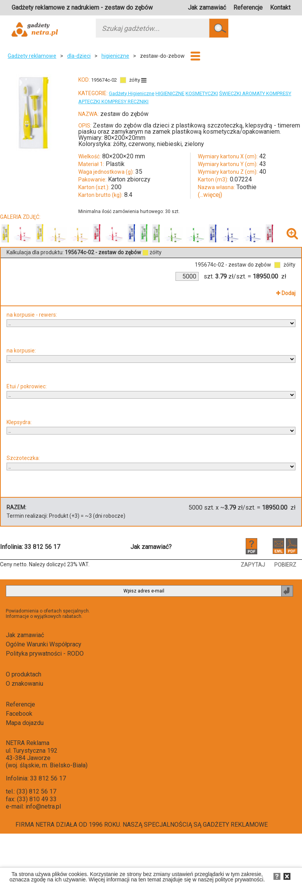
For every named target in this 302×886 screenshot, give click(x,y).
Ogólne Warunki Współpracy (43, 644)
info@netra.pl (43, 806)
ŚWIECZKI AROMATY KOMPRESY (255, 93)
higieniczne (115, 56)
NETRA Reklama (27, 743)
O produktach (23, 674)
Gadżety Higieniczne (131, 93)
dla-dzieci (79, 56)
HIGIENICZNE (169, 93)
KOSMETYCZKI (202, 93)
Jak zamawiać (207, 7)
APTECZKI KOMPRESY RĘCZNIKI (113, 101)
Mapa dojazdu (25, 723)
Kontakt (280, 7)
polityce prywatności (239, 879)
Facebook (19, 713)
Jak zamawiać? (151, 546)
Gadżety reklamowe (32, 56)
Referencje (248, 7)
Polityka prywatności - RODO (45, 653)
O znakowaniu (24, 683)
